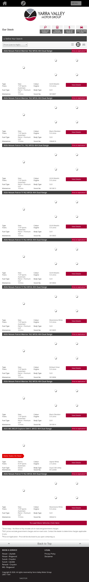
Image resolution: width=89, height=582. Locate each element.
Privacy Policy (50, 554)
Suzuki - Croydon (9, 559)
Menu (75, 3)
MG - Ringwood (8, 567)
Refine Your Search (13, 38)
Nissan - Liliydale (8, 554)
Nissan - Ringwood (9, 556)
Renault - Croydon (9, 564)
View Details (76, 85)
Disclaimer (49, 556)
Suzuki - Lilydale (8, 562)
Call (28, 3)
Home (9, 3)
